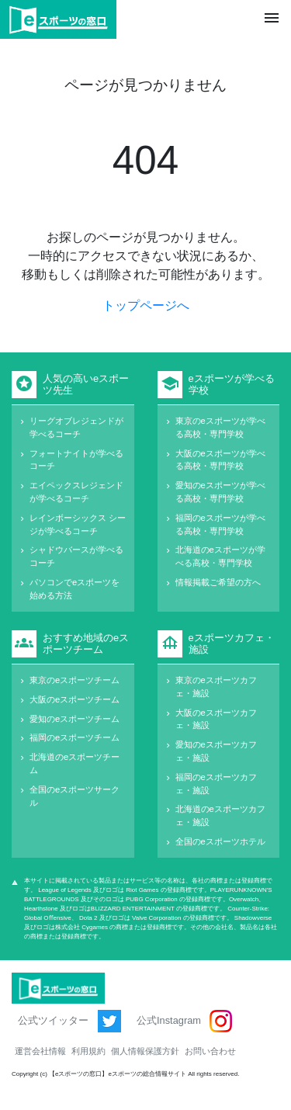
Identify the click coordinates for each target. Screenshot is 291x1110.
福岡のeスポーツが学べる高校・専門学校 (220, 524)
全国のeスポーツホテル (220, 841)
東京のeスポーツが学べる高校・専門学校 (220, 427)
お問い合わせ (210, 1051)
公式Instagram (184, 1021)
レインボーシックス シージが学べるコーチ (77, 524)
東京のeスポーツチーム (74, 680)
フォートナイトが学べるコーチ (76, 460)
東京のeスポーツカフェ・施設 (216, 686)
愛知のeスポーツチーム (74, 718)
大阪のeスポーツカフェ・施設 (216, 719)
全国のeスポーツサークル (74, 796)
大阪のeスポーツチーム (74, 699)
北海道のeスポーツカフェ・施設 (220, 815)
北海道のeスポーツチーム (74, 763)
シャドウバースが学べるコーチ (76, 556)
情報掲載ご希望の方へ (218, 582)
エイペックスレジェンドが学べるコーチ (76, 491)
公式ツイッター (69, 1021)
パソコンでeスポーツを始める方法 (74, 589)
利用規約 (88, 1051)
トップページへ (145, 305)
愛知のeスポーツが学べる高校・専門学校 (220, 491)
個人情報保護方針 (145, 1051)
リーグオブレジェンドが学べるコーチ (76, 427)
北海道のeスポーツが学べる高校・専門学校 (220, 556)
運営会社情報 (40, 1051)
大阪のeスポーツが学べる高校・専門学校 (220, 460)
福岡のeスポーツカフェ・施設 (216, 783)
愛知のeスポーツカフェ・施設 (216, 751)
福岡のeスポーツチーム (74, 737)
